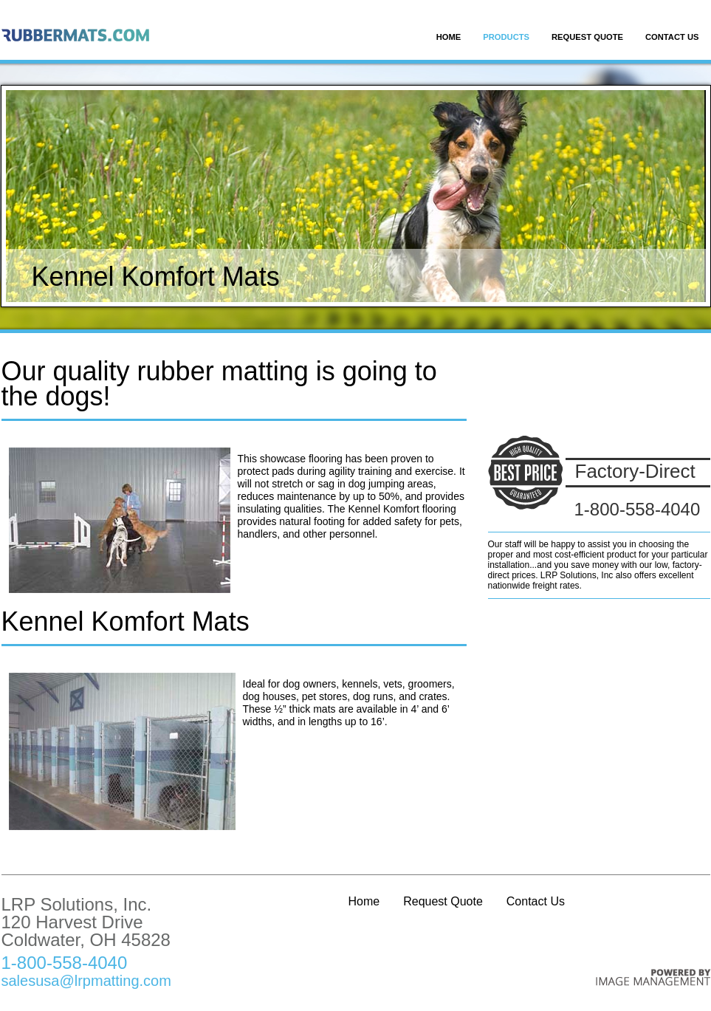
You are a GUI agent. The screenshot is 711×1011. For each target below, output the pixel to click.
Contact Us (672, 36)
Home (448, 36)
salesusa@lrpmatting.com (86, 981)
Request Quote (587, 36)
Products (506, 36)
